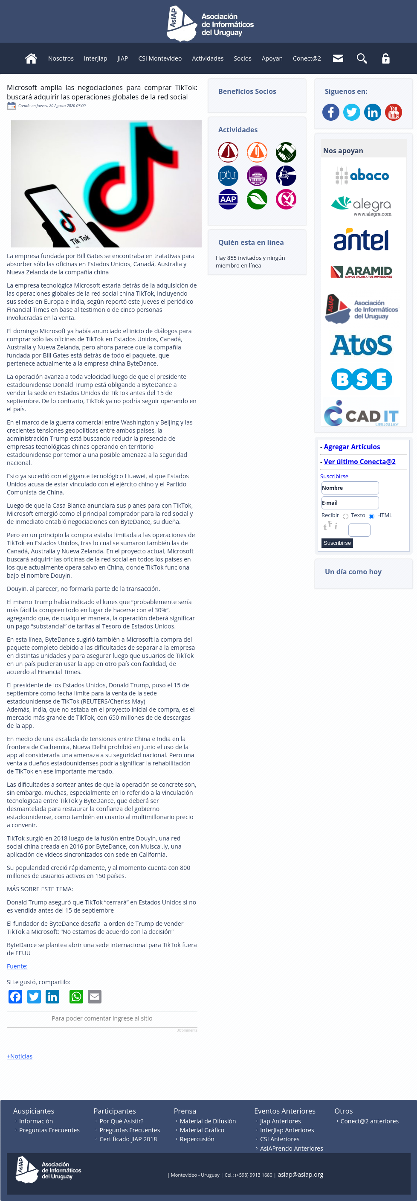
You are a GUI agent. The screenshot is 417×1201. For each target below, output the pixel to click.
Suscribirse (334, 476)
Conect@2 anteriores (370, 1121)
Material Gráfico (202, 1130)
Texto (354, 515)
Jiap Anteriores (280, 1121)
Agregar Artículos (352, 446)
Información (36, 1121)
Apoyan (272, 58)
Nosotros (61, 58)
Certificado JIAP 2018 (128, 1139)
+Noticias (19, 1056)
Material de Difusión (208, 1121)
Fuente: (17, 966)
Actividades (207, 58)
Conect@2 (307, 58)
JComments (187, 1030)
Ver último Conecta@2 (360, 461)
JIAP (123, 58)
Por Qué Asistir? (121, 1121)
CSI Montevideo (160, 58)
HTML (380, 515)
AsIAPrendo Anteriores (291, 1148)
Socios (242, 58)
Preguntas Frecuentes (49, 1130)
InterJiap (95, 58)
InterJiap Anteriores (287, 1130)
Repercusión (197, 1139)
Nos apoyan (343, 150)
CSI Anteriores (279, 1139)
